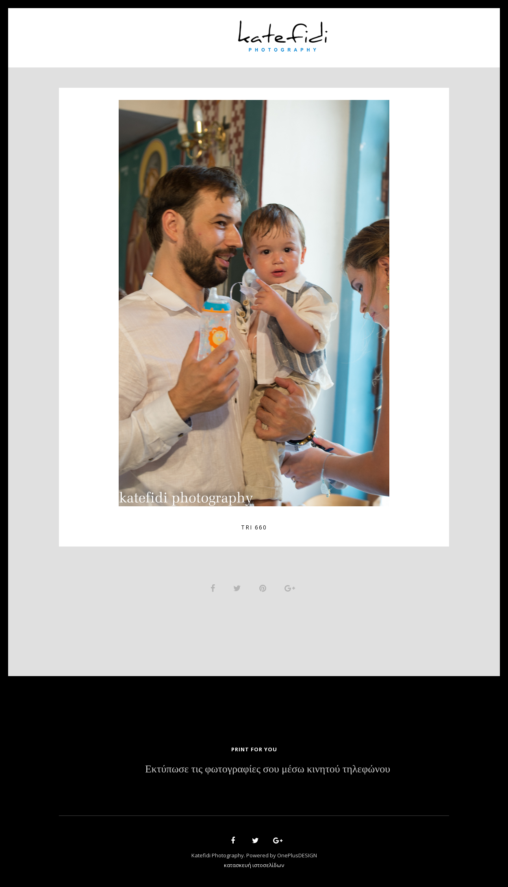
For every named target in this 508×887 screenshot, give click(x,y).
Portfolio (203, 33)
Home (116, 33)
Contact (392, 33)
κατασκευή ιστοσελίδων (254, 865)
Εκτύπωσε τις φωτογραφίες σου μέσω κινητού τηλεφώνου (267, 769)
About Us (155, 33)
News (354, 33)
